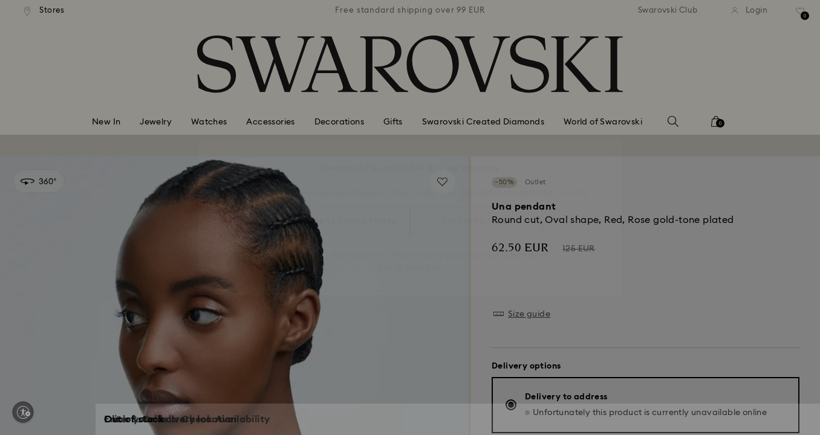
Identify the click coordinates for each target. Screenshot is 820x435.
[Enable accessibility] (23, 412)
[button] (609, 146)
